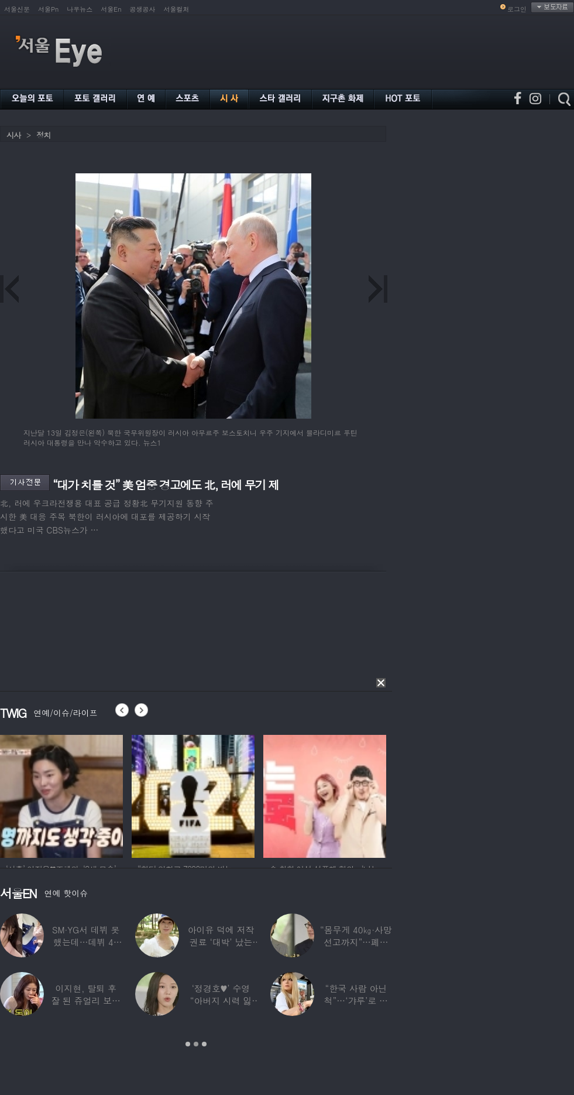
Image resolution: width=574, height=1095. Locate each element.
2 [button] (196, 1044)
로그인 (517, 9)
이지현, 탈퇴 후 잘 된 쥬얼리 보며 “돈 (86, 1000)
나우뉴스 (79, 9)
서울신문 (17, 9)
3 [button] (204, 1044)
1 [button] (187, 1044)
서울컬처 (177, 9)
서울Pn (48, 9)
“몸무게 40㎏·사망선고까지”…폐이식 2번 (356, 941)
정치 (43, 135)
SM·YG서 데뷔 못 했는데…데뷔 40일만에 (85, 941)
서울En (111, 9)
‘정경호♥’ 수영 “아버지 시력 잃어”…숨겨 (221, 1000)
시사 (13, 135)
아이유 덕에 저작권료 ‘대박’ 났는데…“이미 (221, 941)
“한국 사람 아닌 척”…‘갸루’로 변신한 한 (356, 1000)
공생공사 (143, 9)
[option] (61, 794)
